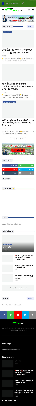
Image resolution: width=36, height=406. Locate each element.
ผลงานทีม (17, 361)
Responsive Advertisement (18, 288)
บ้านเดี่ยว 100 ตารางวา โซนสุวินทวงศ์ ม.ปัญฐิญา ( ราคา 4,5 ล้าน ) (17, 51)
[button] (2, 9)
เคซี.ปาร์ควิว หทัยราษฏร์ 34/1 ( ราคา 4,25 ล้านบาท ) (23, 266)
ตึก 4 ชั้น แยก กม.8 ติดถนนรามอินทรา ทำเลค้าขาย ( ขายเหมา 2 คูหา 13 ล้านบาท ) (17, 86)
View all (30, 26)
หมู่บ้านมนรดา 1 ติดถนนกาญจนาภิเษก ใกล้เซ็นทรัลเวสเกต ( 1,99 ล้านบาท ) (24, 276)
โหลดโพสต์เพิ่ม (17, 139)
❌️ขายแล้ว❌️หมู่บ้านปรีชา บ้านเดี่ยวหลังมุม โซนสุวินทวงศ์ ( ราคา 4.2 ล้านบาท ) (23, 257)
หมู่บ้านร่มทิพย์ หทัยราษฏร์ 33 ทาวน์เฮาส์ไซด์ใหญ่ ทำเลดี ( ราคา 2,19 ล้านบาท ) (18, 123)
